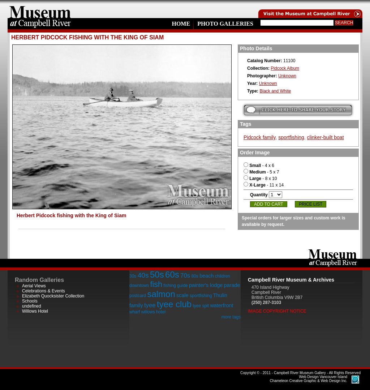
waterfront (221, 305)
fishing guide (175, 285)
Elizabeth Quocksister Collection (53, 296)
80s (194, 276)
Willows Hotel (35, 311)
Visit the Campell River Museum (309, 9)
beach (206, 276)
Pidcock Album (285, 68)
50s (157, 274)
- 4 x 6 (259, 165)
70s (185, 275)
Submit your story (298, 110)
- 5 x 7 (261, 172)
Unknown (287, 75)
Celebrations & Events (43, 290)
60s (172, 274)
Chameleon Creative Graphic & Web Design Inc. (308, 379)
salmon (161, 294)
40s (143, 275)
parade (232, 285)
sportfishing (291, 137)
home (40, 9)
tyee (150, 305)
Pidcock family (259, 137)
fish (156, 284)
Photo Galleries (225, 24)
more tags (231, 317)
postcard (137, 295)
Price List (310, 204)
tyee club (174, 304)
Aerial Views (34, 285)
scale (182, 295)
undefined (31, 306)
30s (132, 276)
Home (181, 24)
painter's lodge (206, 285)
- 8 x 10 (260, 178)
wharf (134, 311)
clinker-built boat (325, 137)
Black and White (275, 91)
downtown (139, 285)
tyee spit (201, 305)
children (222, 276)
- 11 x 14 (264, 185)
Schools (30, 301)
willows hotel (153, 311)
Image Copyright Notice (277, 311)
